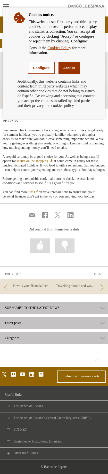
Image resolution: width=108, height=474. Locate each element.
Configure (41, 68)
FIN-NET (20, 429)
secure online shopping (34, 161)
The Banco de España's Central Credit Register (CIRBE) (52, 418)
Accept (69, 68)
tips (33, 192)
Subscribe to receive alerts (81, 376)
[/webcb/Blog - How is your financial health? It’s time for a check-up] (27, 286)
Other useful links (26, 453)
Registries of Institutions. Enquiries (38, 441)
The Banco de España (28, 406)
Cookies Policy (59, 48)
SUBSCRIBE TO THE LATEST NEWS (32, 308)
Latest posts (13, 323)
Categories (12, 338)
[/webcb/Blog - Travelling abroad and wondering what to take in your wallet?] (81, 286)
